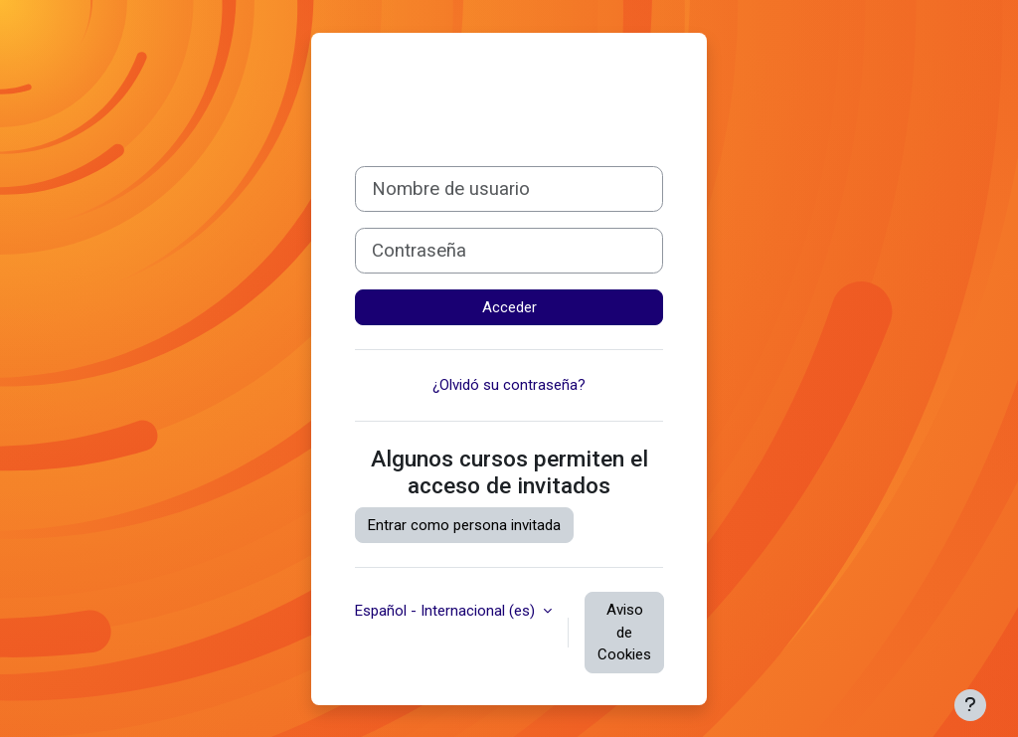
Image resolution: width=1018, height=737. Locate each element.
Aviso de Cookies (624, 632)
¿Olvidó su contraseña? (509, 385)
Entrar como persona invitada (464, 525)
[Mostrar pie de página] (970, 705)
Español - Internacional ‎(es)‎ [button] (447, 611)
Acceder (509, 307)
